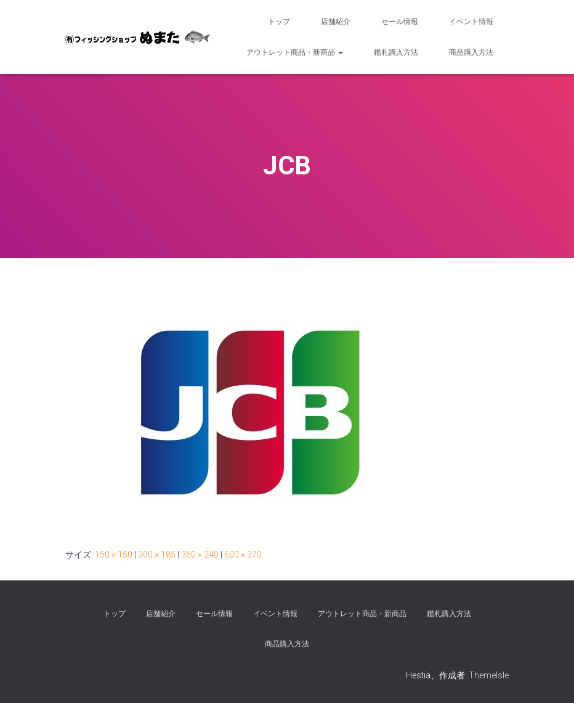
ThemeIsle (489, 675)
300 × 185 (157, 554)
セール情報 (399, 21)
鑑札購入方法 (396, 52)
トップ (279, 21)
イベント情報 (471, 21)
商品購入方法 (471, 52)
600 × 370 (243, 554)
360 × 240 (200, 554)
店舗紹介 (335, 21)
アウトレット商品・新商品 (294, 52)
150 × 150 (113, 554)
